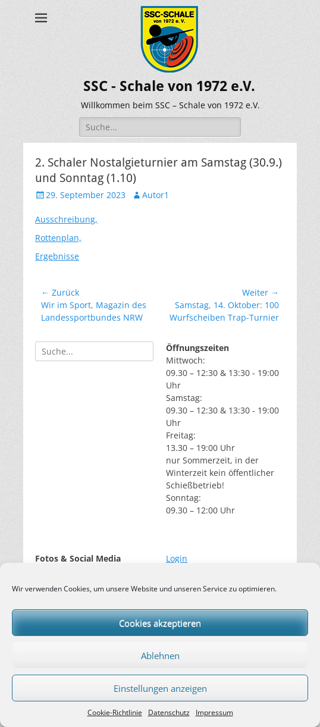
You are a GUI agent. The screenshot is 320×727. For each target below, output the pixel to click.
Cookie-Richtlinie (114, 712)
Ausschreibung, (66, 219)
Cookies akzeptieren (160, 623)
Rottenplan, (58, 237)
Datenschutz (169, 712)
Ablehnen (160, 656)
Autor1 (155, 194)
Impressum (214, 712)
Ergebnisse (57, 256)
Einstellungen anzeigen (160, 688)
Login (176, 558)
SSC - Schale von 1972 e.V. (169, 86)
